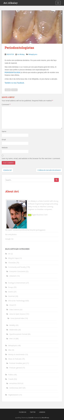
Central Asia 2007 (15, 388)
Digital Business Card (37, 215)
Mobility (12, 325)
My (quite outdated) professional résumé (20, 230)
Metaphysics (32, 54)
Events (10, 292)
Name (4, 131)
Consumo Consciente (17, 271)
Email (4, 139)
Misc (10, 350)
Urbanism (12, 276)
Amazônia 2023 (15, 383)
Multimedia (13, 330)
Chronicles (12, 263)
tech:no (14, 90)
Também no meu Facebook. (14, 83)
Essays (10, 287)
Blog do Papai (13, 258)
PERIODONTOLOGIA (12, 72)
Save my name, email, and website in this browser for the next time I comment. (31, 158)
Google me (9, 239)
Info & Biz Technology (16, 301)
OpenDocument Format (18, 334)
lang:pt (7, 90)
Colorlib (30, 418)
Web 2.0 (12, 338)
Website (5, 147)
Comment (6, 104)
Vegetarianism (13, 395)
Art (9, 254)
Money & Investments (16, 354)
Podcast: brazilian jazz (17, 363)
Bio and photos (11, 234)
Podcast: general (15, 368)
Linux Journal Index (17, 318)
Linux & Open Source (17, 314)
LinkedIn (42, 412)
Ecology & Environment (17, 283)
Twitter (32, 412)
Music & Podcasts (15, 359)
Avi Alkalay (10, 2)
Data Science (14, 309)
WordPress (45, 418)
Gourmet (11, 296)
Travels (11, 379)
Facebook (22, 412)
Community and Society (17, 267)
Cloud (11, 305)
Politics (10, 374)
